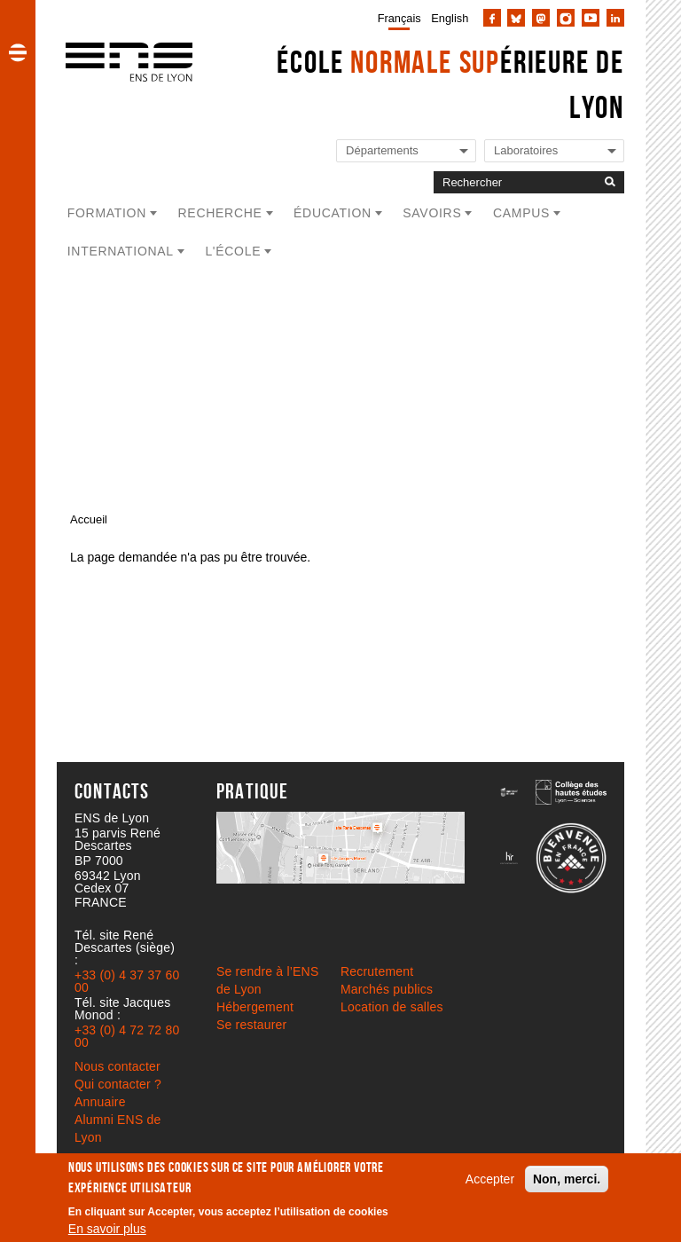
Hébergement (255, 1007)
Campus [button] (521, 213)
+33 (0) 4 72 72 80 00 (126, 1036)
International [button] (120, 251)
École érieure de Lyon (450, 84)
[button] (17, 52)
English (449, 18)
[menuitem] (396, 18)
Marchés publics (386, 989)
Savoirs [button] (432, 213)
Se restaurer (251, 1025)
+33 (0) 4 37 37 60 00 (126, 981)
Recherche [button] (220, 213)
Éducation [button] (333, 213)
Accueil (88, 519)
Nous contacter (117, 1066)
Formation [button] (106, 213)
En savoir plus (107, 1229)
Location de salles (391, 1007)
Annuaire (100, 1102)
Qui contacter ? (117, 1084)
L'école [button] (233, 251)
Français (399, 18)
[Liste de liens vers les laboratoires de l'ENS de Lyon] (554, 151)
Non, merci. (566, 1179)
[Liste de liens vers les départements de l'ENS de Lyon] (406, 151)
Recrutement (376, 971)
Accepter (490, 1179)
